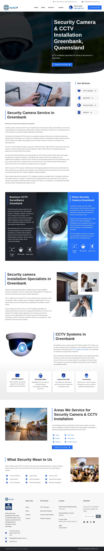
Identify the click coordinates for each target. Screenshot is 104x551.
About (43, 7)
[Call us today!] (71, 7)
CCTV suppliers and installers (80, 349)
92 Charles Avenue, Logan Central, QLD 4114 (65, 1)
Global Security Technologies (78, 218)
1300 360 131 (79, 8)
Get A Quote (94, 7)
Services (52, 7)
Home (36, 7)
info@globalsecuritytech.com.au (91, 1)
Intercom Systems (45, 518)
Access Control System (47, 514)
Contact (60, 7)
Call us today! (78, 6)
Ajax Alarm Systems (46, 511)
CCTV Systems (44, 507)
